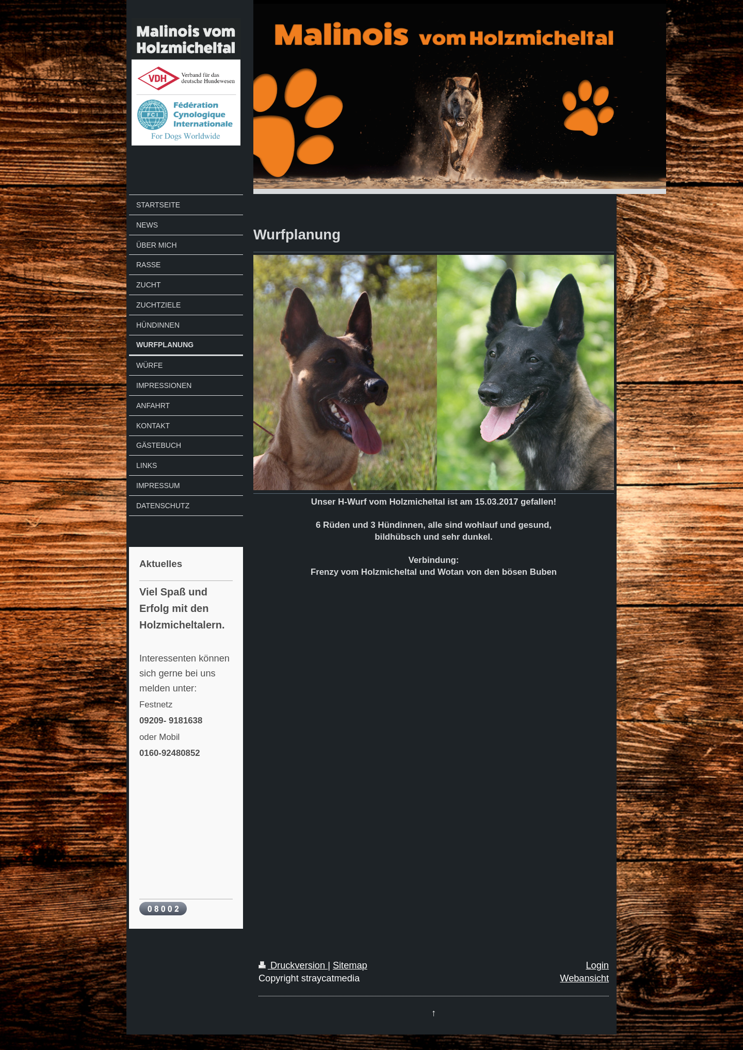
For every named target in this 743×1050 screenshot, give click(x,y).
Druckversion (293, 965)
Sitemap (350, 965)
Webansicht (584, 978)
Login (597, 965)
